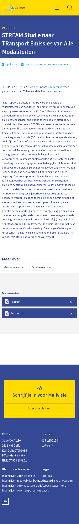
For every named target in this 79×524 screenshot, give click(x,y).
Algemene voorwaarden (57, 480)
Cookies (46, 476)
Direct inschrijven (39, 408)
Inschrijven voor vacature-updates (20, 485)
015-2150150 (49, 440)
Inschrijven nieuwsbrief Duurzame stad (20, 480)
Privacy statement (53, 485)
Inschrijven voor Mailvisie (18, 476)
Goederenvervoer (58, 87)
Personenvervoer (51, 91)
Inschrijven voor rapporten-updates (20, 490)
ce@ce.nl (47, 445)
